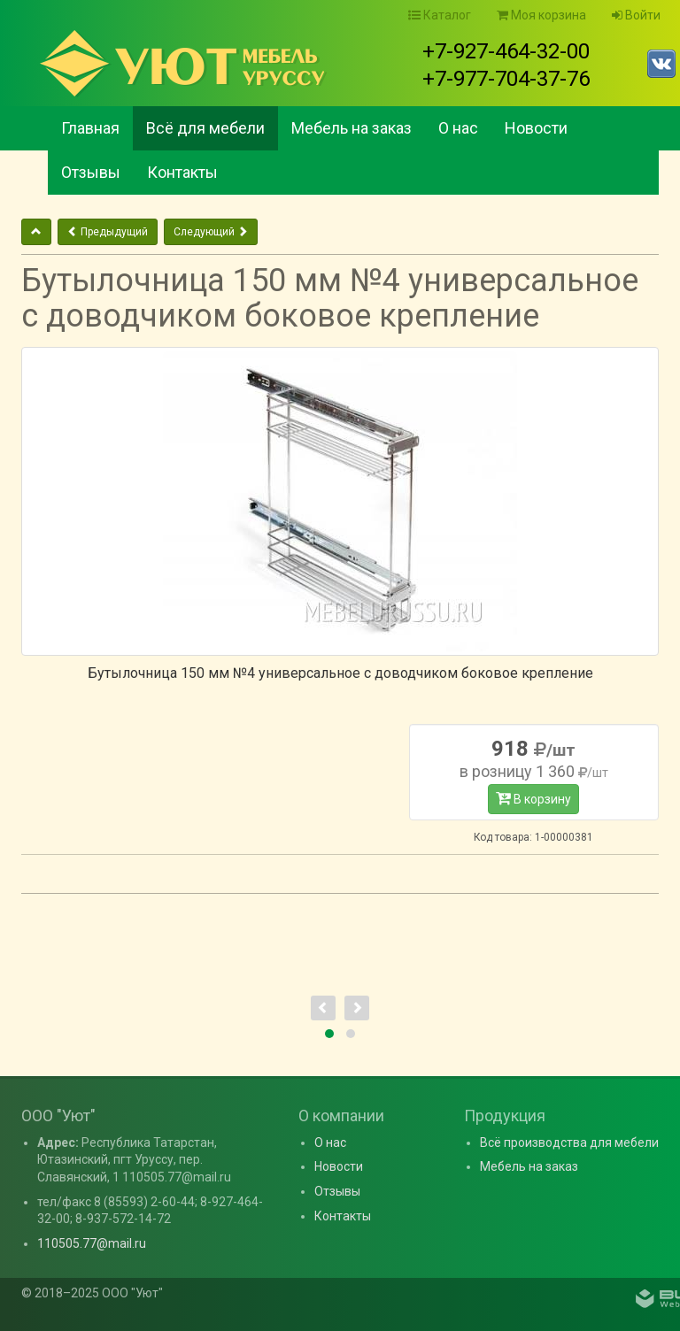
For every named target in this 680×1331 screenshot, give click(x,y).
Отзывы (90, 172)
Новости (536, 128)
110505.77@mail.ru (91, 1243)
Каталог (439, 15)
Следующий (211, 232)
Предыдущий (107, 232)
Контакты (182, 172)
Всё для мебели (205, 128)
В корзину (533, 798)
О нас (458, 128)
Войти (636, 15)
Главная (90, 128)
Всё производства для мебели (569, 1142)
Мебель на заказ (351, 128)
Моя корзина (541, 15)
